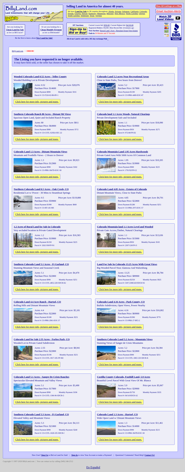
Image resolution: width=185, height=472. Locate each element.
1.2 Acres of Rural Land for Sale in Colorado (37, 226)
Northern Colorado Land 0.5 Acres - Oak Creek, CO (41, 189)
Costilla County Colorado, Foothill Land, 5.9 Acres (123, 376)
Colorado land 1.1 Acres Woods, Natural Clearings (123, 114)
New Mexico (120, 13)
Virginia (98, 16)
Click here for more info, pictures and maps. (37, 101)
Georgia (77, 13)
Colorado (143, 11)
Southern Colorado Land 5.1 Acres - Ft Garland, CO (41, 264)
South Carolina (74, 16)
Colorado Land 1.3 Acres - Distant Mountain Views (40, 151)
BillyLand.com (17, 51)
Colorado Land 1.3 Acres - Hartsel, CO (117, 414)
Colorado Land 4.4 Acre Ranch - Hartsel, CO (37, 301)
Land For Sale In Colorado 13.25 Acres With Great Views (127, 264)
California (135, 11)
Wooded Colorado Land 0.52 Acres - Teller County (40, 76)
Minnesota (101, 13)
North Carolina (132, 13)
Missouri (110, 13)
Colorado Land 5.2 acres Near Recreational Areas (123, 76)
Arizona (118, 11)
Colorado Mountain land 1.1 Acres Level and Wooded (125, 226)
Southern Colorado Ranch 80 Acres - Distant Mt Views (42, 114)
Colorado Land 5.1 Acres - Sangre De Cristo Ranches (41, 376)
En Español (93, 467)
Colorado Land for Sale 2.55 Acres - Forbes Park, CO (42, 339)
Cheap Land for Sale (15, 30)
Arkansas (125, 11)
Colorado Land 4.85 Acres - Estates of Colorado (122, 189)
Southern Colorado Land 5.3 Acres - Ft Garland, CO (41, 414)
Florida (70, 13)
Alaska (111, 11)
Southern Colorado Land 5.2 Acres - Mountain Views (124, 339)
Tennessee (85, 16)
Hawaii (84, 13)
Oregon (142, 13)
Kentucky (92, 13)
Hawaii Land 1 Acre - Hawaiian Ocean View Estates (119, 31)
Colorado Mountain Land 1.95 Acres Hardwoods (122, 151)
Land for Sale (80, 11)
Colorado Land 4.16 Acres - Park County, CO (121, 301)
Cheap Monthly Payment (51, 30)
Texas (92, 16)
